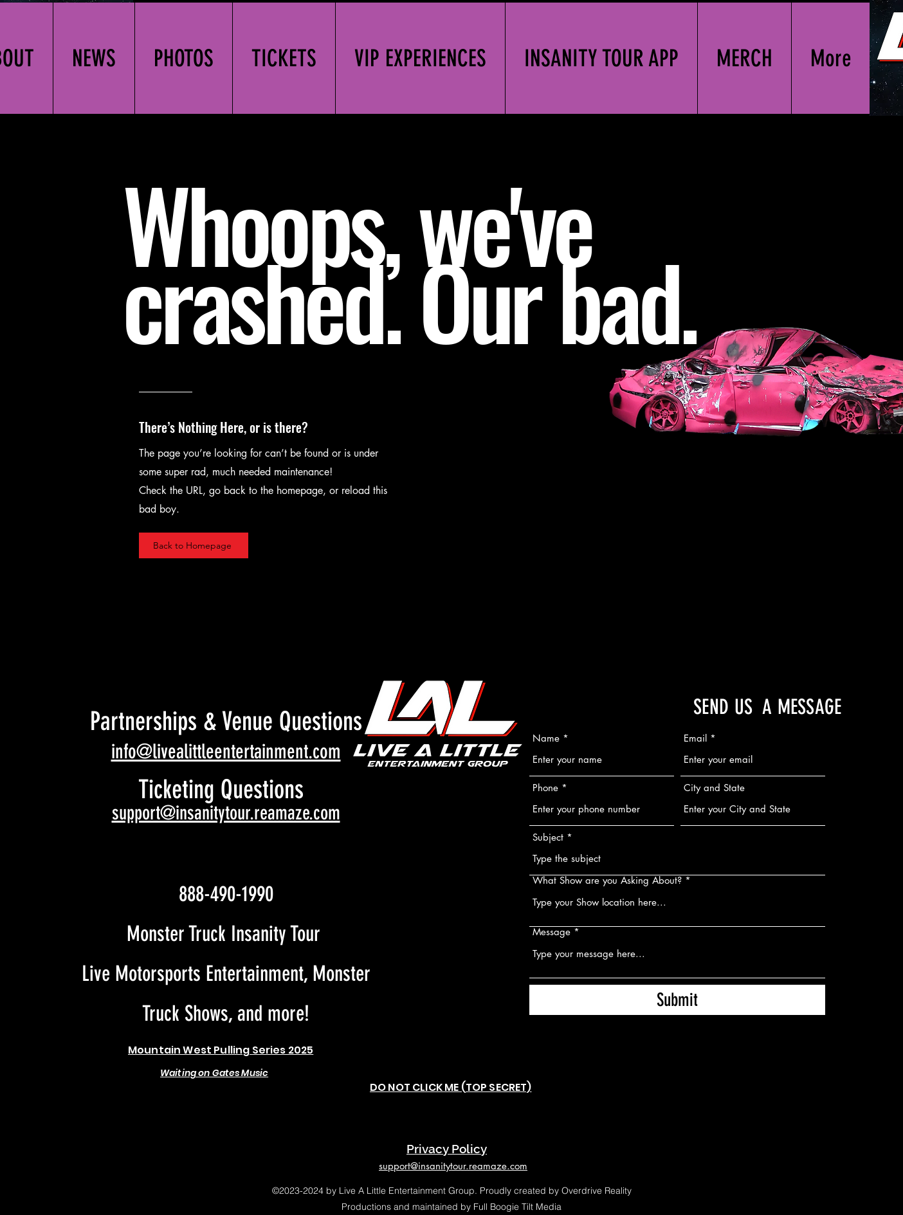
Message (551, 931)
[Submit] (677, 1000)
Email (695, 738)
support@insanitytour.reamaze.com (226, 813)
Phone (545, 787)
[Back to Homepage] (193, 545)
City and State (714, 787)
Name (546, 738)
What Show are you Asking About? (607, 880)
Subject (548, 837)
